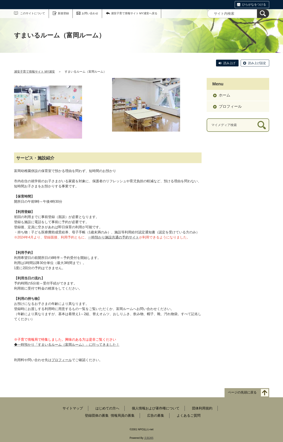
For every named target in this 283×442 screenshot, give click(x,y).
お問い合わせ (90, 13)
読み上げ (229, 63)
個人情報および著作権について (155, 408)
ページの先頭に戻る (242, 392)
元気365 (149, 437)
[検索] (263, 13)
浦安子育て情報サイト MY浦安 (34, 71)
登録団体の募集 (97, 415)
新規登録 (63, 13)
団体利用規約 (202, 408)
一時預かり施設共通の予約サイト (113, 237)
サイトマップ (73, 408)
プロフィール (61, 360)
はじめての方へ (107, 408)
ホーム (224, 95)
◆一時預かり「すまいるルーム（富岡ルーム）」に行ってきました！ (66, 344)
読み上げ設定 (257, 63)
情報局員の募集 (123, 415)
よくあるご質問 (189, 415)
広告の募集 (155, 415)
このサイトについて (32, 13)
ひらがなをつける (254, 4)
